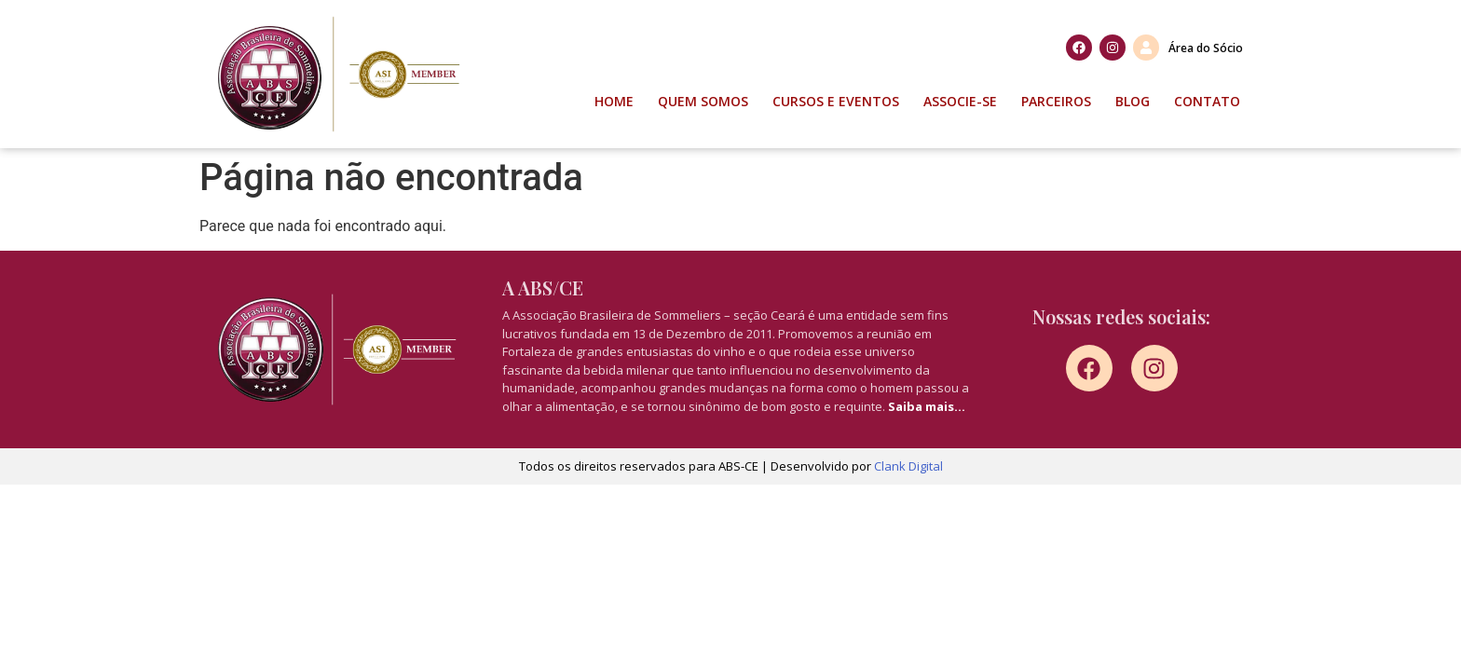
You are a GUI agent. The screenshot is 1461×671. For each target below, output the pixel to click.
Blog (1132, 101)
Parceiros (1056, 101)
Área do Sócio (1205, 48)
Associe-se (960, 101)
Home (614, 101)
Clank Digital (908, 466)
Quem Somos (703, 101)
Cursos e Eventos (835, 101)
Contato (1207, 101)
